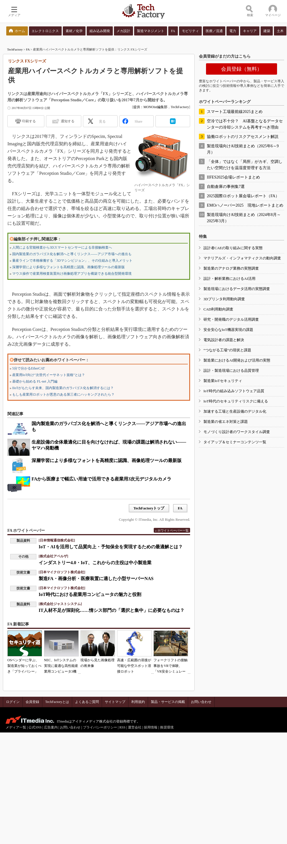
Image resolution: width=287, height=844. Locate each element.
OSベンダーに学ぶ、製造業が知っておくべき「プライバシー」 (24, 665)
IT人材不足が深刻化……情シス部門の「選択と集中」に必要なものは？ (111, 610)
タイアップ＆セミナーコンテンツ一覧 (234, 442)
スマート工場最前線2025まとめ (235, 112)
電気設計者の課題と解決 (223, 340)
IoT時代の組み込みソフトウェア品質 (233, 391)
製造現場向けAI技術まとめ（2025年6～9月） (243, 149)
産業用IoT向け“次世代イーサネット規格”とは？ (48, 375)
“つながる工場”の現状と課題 (227, 350)
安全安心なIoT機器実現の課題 (228, 329)
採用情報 (150, 727)
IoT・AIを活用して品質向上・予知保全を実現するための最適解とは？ (111, 546)
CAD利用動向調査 (218, 309)
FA (28, 49)
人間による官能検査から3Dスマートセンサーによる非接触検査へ (62, 247)
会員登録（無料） (241, 69)
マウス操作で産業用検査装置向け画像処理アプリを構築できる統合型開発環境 (72, 274)
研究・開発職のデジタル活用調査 (231, 319)
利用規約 (138, 702)
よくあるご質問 (87, 702)
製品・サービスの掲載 (168, 702)
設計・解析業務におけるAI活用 (229, 278)
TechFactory (15, 49)
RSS (122, 727)
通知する (67, 121)
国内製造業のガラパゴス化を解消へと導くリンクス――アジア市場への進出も (72, 254)
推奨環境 (167, 727)
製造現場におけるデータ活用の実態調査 (236, 289)
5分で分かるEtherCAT (28, 368)
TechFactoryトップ (149, 508)
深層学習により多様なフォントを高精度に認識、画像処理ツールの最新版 (68, 267)
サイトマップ (115, 702)
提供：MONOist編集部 (150, 107)
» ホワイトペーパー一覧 (172, 530)
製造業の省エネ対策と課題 (225, 421)
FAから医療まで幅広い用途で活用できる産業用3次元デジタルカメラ (101, 478)
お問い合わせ (201, 702)
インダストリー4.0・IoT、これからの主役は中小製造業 (95, 562)
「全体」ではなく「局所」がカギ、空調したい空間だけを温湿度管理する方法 (244, 164)
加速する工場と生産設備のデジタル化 (234, 411)
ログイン (13, 702)
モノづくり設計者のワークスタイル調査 (236, 432)
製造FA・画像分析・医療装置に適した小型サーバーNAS (96, 578)
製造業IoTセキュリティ (222, 381)
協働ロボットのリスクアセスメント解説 (242, 137)
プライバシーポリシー (100, 727)
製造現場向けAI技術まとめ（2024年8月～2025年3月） (244, 218)
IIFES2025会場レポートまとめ (233, 177)
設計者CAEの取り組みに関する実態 (233, 248)
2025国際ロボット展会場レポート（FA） (243, 196)
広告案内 (51, 727)
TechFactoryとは (57, 702)
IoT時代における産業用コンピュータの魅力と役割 (90, 594)
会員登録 (32, 702)
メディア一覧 (16, 727)
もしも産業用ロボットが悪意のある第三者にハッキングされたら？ (63, 394)
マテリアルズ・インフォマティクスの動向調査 (242, 258)
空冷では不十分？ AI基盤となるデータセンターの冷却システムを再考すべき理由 (245, 124)
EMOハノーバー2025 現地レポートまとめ (245, 205)
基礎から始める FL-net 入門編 (34, 381)
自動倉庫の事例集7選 (226, 186)
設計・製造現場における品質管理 (231, 370)
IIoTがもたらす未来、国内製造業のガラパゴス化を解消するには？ (63, 388)
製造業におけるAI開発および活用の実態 (236, 360)
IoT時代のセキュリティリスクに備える (235, 401)
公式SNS (34, 727)
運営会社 (135, 727)
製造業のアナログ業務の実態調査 (231, 268)
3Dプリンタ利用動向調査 (224, 299)
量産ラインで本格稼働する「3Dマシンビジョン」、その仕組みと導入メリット (72, 261)
